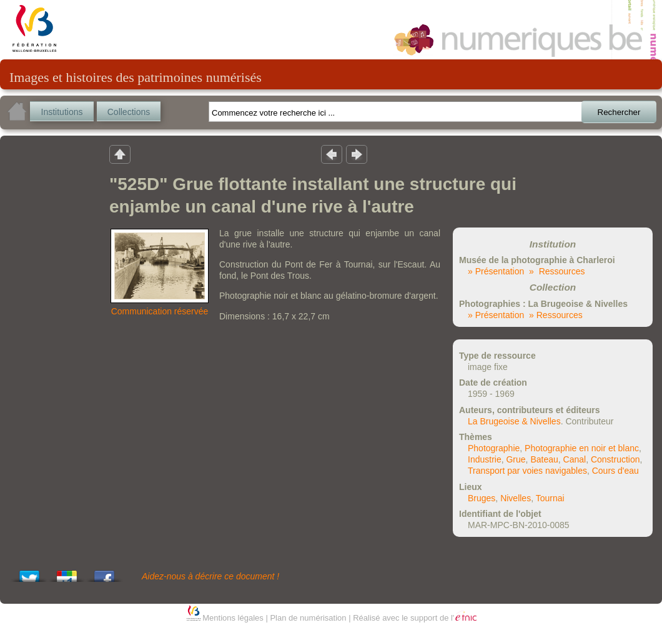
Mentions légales (233, 617)
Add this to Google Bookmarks (67, 573)
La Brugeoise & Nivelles (514, 421)
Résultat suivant (357, 154)
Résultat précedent (332, 154)
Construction (615, 459)
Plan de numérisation (308, 617)
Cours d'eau (615, 471)
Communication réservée (160, 311)
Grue (515, 459)
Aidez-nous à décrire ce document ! (210, 576)
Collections (128, 112)
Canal (574, 459)
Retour (120, 154)
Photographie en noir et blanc (582, 448)
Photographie (494, 448)
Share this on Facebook (104, 573)
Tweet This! (29, 573)
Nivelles (515, 498)
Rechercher (619, 112)
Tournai (550, 498)
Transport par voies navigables (527, 471)
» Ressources (557, 271)
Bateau (544, 459)
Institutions (62, 112)
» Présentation (496, 271)
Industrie (484, 459)
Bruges (481, 498)
